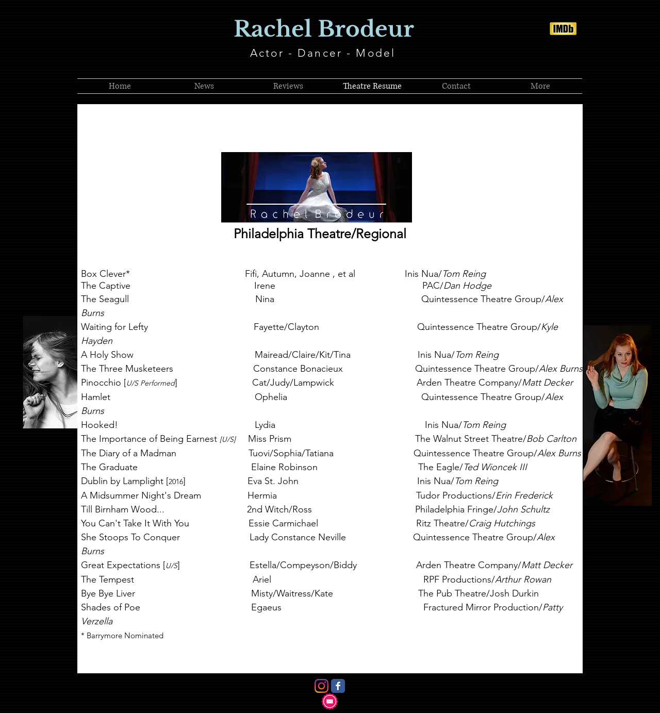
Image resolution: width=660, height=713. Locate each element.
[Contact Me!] (329, 701)
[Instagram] (321, 686)
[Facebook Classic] (338, 686)
